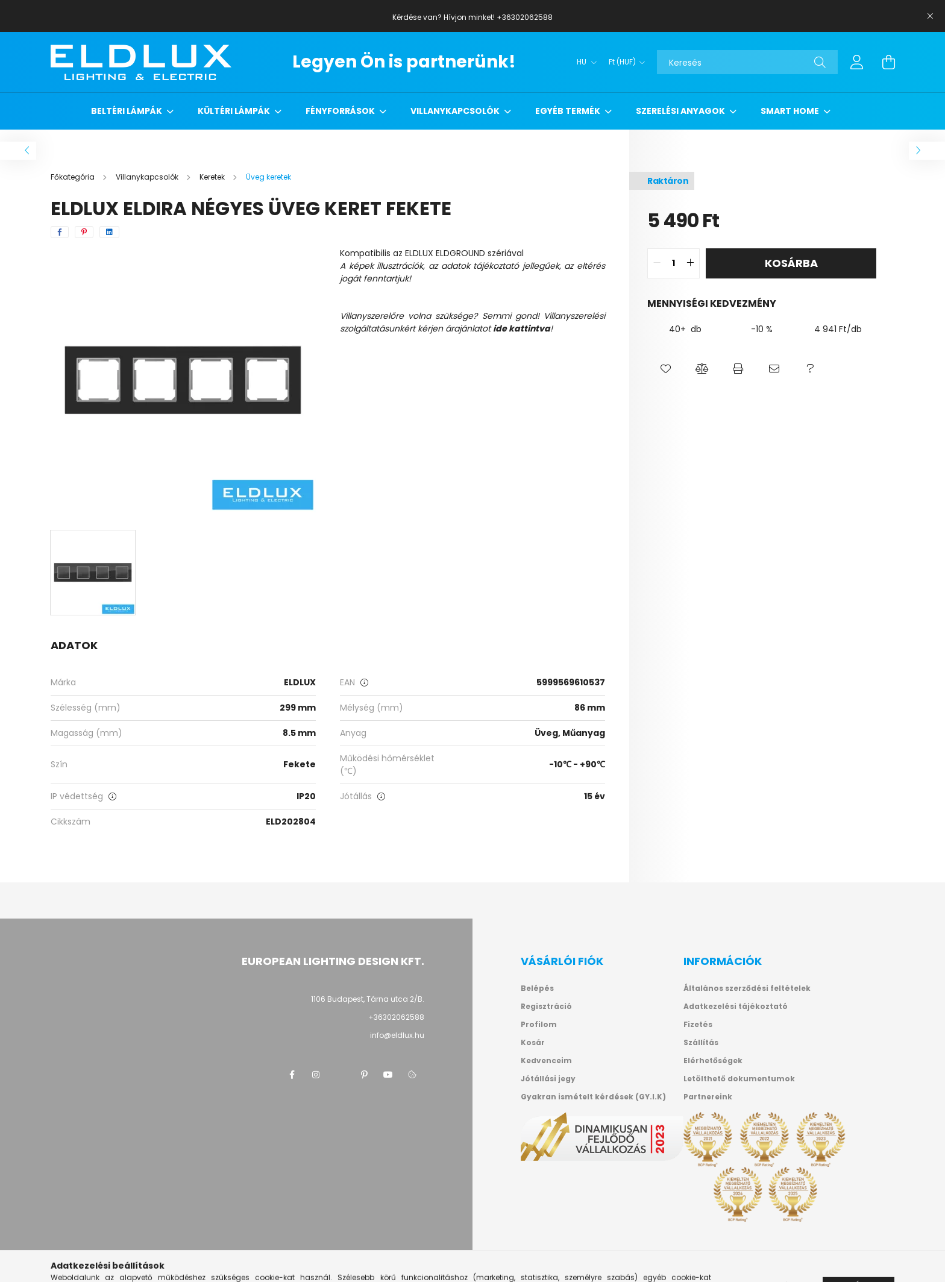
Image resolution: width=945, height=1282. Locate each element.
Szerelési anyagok (681, 111)
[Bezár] (930, 16)
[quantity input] (673, 263)
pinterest (364, 1075)
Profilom (539, 1024)
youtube (388, 1075)
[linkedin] (109, 232)
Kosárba (791, 263)
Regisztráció (546, 1006)
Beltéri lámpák (127, 111)
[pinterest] (84, 232)
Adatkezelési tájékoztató (735, 1006)
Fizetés (697, 1024)
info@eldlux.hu (397, 1035)
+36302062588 (396, 1017)
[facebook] (60, 232)
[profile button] (857, 62)
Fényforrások (341, 111)
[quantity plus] (690, 263)
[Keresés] (747, 62)
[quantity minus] (657, 263)
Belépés (537, 988)
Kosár (533, 1042)
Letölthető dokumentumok (739, 1079)
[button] (665, 369)
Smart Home (791, 111)
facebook (292, 1075)
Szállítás (700, 1042)
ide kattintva (521, 328)
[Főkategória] (73, 177)
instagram (316, 1075)
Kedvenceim (546, 1061)
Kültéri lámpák (235, 111)
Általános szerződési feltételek (747, 988)
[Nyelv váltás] (584, 62)
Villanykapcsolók (455, 111)
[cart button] (888, 62)
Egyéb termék (568, 111)
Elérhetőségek (712, 1061)
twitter (340, 1075)
